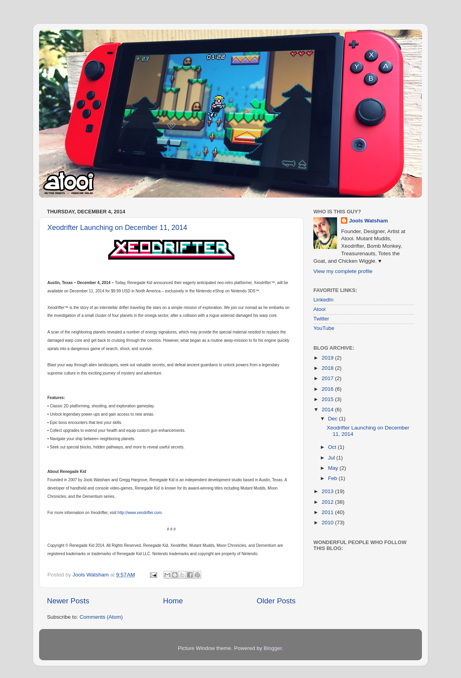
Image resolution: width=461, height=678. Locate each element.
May (333, 468)
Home (173, 601)
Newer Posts (68, 601)
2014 (328, 409)
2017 (328, 378)
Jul (332, 458)
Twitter (321, 319)
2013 (328, 491)
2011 (328, 512)
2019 (328, 358)
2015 (328, 399)
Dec (333, 419)
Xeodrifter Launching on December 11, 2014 (117, 228)
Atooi (319, 309)
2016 (328, 389)
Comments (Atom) (101, 617)
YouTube (323, 328)
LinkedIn (323, 300)
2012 (328, 502)
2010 (328, 522)
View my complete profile (343, 271)
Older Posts (276, 601)
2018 (328, 368)
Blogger (273, 648)
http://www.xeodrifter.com (140, 512)
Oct (333, 447)
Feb (333, 478)
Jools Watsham (368, 221)
